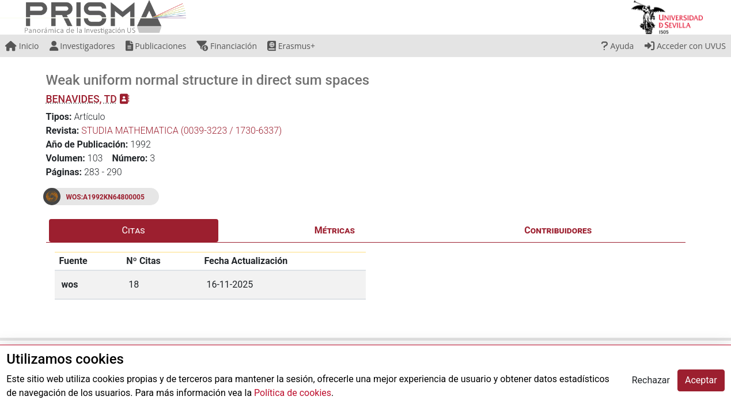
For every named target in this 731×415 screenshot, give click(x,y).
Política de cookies (292, 392)
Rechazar (651, 380)
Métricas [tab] (335, 230)
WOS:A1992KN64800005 (105, 197)
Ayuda (617, 45)
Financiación (226, 45)
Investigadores (82, 45)
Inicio (22, 45)
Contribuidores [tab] (558, 230)
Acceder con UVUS (685, 45)
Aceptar (701, 380)
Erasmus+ (291, 45)
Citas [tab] (133, 230)
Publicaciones (156, 45)
